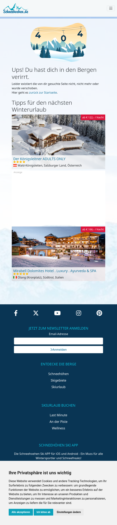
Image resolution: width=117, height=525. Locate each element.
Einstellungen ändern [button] (69, 512)
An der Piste (58, 421)
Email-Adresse (58, 334)
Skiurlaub (58, 387)
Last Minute (58, 415)
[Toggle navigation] (111, 8)
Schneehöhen (58, 374)
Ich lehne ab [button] (43, 512)
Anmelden (58, 350)
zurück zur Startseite (43, 93)
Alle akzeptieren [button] (21, 512)
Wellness (58, 428)
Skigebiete (58, 380)
